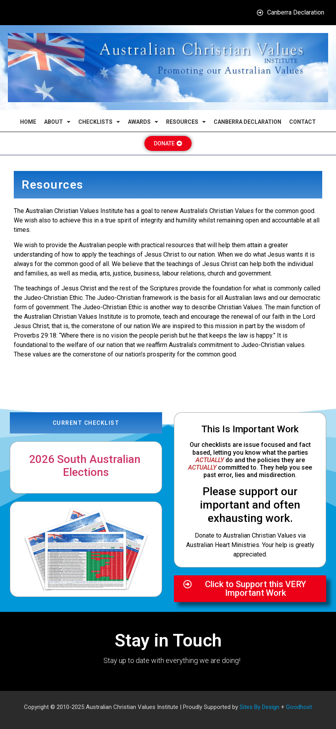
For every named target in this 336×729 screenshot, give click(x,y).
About (57, 122)
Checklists (99, 122)
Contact (302, 122)
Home (28, 122)
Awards (143, 122)
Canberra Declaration (247, 122)
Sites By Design (259, 707)
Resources (186, 122)
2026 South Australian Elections (86, 466)
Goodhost (299, 707)
